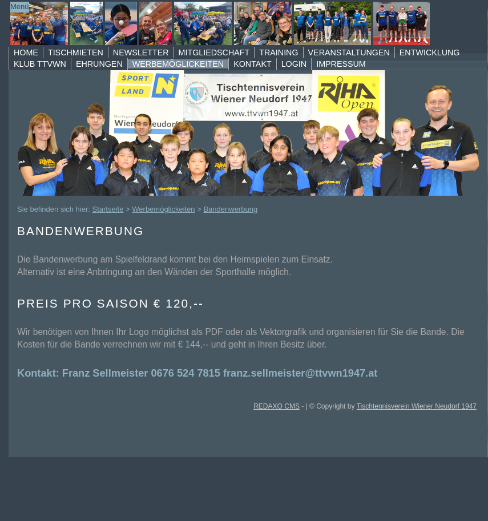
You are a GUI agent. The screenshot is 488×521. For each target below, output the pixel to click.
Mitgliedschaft (214, 52)
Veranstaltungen (349, 52)
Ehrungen (99, 63)
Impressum (341, 63)
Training (278, 52)
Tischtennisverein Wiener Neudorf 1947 (417, 406)
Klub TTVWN (40, 63)
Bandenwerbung (230, 209)
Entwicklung (430, 52)
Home (26, 52)
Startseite (108, 209)
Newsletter (141, 52)
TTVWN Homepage (233, 23)
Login (294, 63)
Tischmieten (75, 52)
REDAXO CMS (276, 406)
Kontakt (252, 63)
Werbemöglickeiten (178, 63)
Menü (19, 6)
